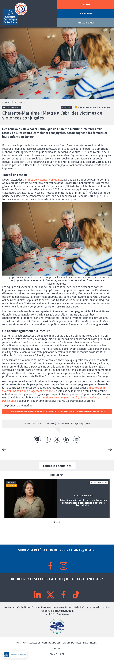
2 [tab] (57, 522)
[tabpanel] (57, 498)
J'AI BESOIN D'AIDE (86, 23)
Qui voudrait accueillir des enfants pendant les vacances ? (109, 449)
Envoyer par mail (76, 439)
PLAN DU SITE (57, 654)
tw (57, 439)
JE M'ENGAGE (85, 13)
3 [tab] (59, 522)
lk (66, 439)
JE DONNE (85, 4)
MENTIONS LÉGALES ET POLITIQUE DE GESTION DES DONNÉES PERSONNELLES (57, 643)
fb (47, 439)
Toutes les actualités (57, 466)
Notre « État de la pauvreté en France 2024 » (5, 449)
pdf (37, 439)
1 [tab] (54, 522)
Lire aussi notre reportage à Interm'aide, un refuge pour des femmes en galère (57, 411)
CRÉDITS (57, 649)
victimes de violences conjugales (42, 179)
